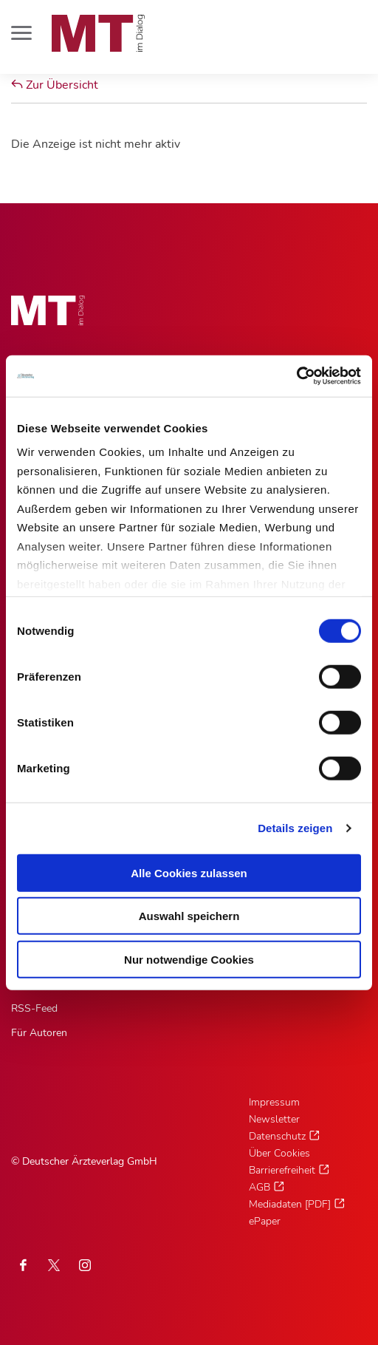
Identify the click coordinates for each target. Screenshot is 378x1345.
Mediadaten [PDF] (290, 1204)
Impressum (274, 1102)
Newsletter (274, 1119)
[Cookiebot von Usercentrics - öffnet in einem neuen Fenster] (296, 376)
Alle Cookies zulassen (189, 872)
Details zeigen (295, 828)
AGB (259, 1187)
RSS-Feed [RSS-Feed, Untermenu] (34, 1008)
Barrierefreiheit (282, 1170)
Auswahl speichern (189, 916)
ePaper (265, 1221)
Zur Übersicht (54, 85)
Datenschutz (277, 1136)
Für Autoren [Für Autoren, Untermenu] (39, 1033)
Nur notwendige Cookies (189, 959)
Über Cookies (279, 1153)
